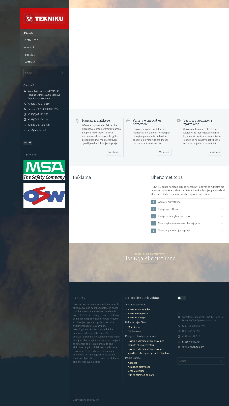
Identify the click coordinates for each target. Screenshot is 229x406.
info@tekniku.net (37, 130)
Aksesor (132, 362)
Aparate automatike (139, 309)
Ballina (28, 32)
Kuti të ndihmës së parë (141, 374)
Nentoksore (134, 331)
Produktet (29, 54)
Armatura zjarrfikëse (139, 366)
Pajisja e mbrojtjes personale (141, 336)
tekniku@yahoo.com (193, 346)
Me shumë (113, 152)
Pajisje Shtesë (133, 357)
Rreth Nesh (30, 40)
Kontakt (28, 47)
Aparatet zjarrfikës (135, 304)
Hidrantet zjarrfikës (135, 322)
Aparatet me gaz (137, 317)
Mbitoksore (134, 327)
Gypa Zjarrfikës (136, 370)
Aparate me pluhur (138, 313)
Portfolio (29, 62)
